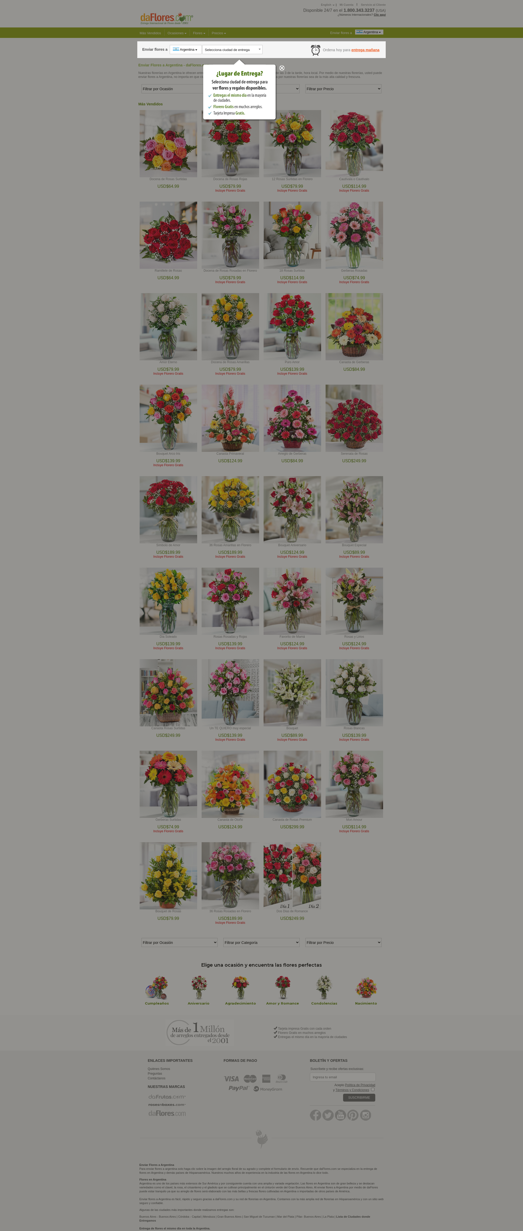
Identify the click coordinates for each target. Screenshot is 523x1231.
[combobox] (232, 49)
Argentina (185, 49)
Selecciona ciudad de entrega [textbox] (227, 50)
